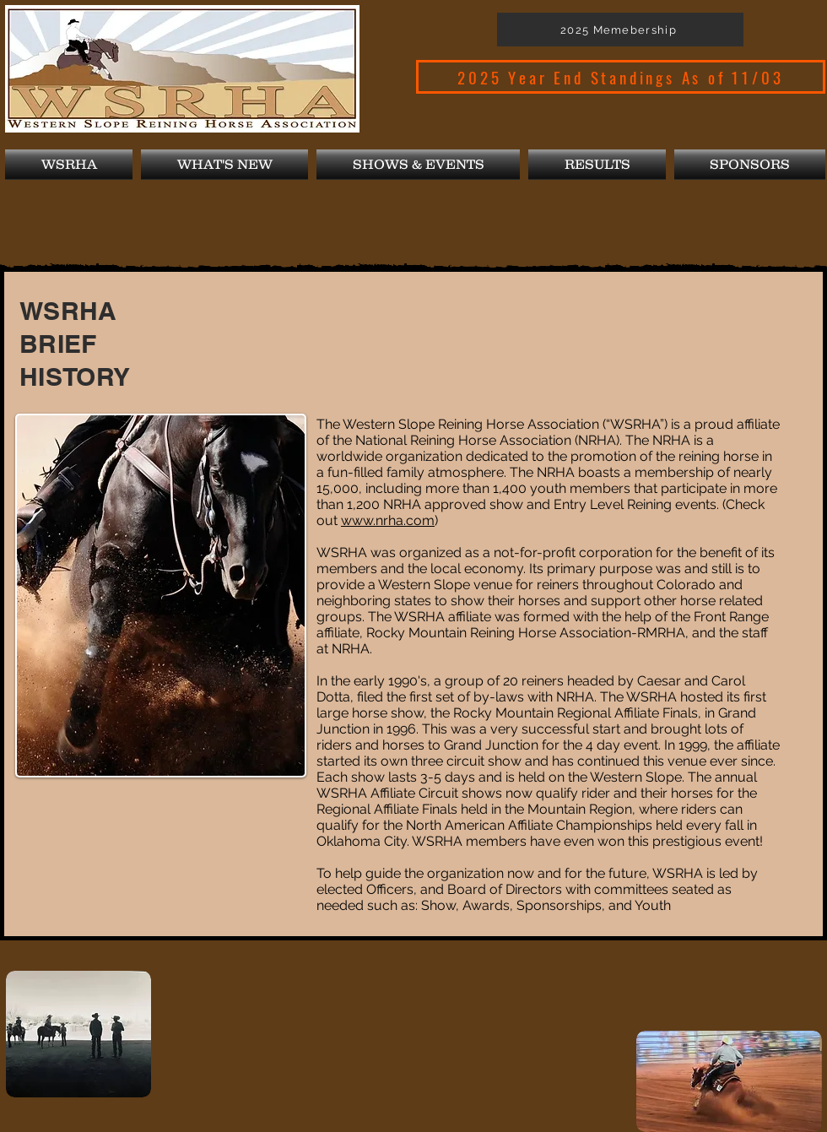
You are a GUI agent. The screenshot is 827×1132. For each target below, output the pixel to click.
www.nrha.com (388, 520)
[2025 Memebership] (620, 29)
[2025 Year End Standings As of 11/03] (620, 77)
